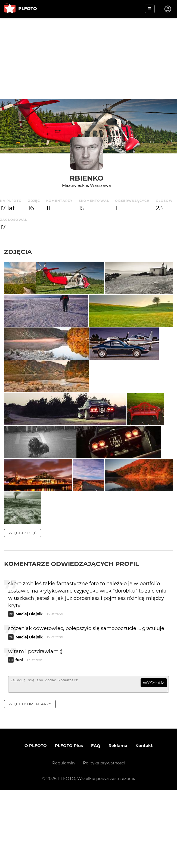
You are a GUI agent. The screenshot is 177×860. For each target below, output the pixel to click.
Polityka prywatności (104, 833)
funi (19, 727)
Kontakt (144, 815)
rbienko (87, 178)
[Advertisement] (88, 58)
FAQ (95, 815)
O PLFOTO (35, 815)
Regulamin (63, 833)
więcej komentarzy (29, 774)
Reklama (117, 815)
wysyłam (153, 750)
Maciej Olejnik (29, 681)
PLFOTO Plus (69, 815)
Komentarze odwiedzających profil (71, 631)
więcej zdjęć (22, 600)
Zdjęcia (18, 252)
